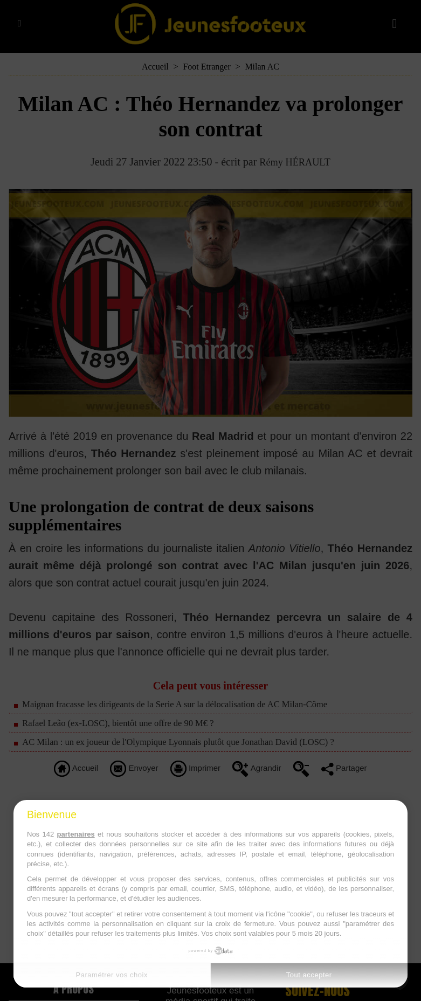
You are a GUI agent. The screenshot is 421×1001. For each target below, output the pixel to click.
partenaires (76, 834)
